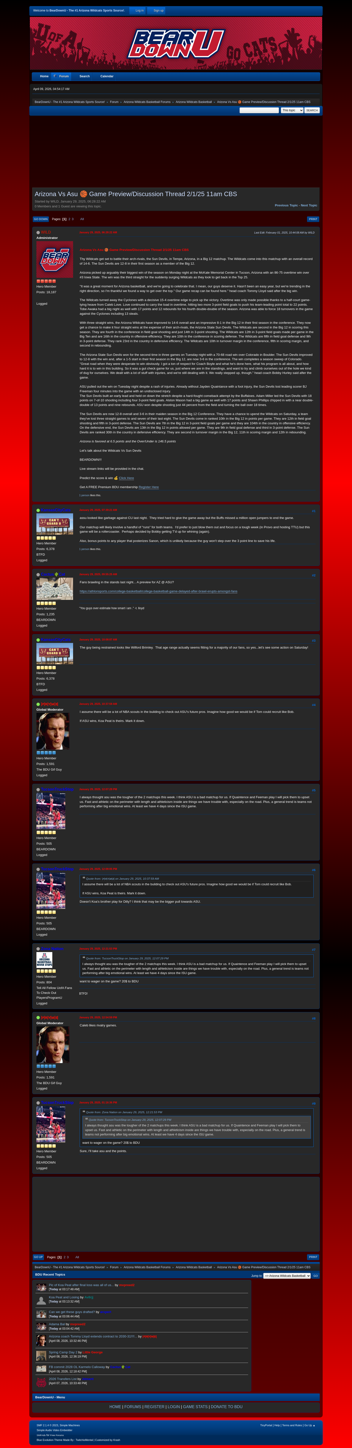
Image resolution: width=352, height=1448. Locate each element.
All (82, 219)
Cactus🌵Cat (53, 574)
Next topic (309, 205)
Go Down (41, 219)
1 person (84, 495)
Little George (93, 1352)
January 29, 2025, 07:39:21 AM (98, 509)
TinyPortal (266, 1425)
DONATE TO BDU (227, 1407)
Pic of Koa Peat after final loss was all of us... (82, 1285)
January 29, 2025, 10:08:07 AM (98, 639)
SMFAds (41, 1435)
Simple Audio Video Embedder (54, 1430)
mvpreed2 (126, 1285)
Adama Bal (57, 1324)
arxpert (105, 1312)
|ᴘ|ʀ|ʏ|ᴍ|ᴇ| (49, 704)
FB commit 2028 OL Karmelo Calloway (77, 1367)
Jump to (256, 1276)
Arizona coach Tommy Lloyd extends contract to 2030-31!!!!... (93, 1336)
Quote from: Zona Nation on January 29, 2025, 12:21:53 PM (124, 1112)
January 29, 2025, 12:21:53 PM (98, 948)
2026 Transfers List (63, 1379)
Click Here (126, 478)
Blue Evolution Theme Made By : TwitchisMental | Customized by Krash (78, 1439)
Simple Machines (70, 1425)
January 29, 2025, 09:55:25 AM (98, 574)
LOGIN (174, 1407)
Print (313, 219)
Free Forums (57, 1435)
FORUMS (132, 1407)
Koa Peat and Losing (64, 1297)
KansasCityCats (56, 510)
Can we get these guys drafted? (72, 1312)
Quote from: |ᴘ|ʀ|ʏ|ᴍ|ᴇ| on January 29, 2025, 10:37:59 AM (122, 878)
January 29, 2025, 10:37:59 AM (98, 703)
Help (277, 1425)
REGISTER (154, 1407)
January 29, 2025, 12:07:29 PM (98, 789)
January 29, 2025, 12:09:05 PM (98, 868)
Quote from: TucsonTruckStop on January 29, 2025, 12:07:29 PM (127, 958)
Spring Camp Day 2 (63, 1352)
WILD (46, 232)
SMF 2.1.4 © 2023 (47, 1425)
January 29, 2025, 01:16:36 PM (98, 1102)
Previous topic (286, 205)
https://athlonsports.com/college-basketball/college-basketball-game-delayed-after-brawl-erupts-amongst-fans (158, 591)
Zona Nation (52, 949)
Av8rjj (88, 1297)
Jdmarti (88, 1379)
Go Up (38, 1257)
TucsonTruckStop (57, 789)
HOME (115, 1407)
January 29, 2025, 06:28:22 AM (98, 232)
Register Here (149, 487)
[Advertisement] (176, 153)
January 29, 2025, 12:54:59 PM (98, 1017)
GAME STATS (195, 1407)
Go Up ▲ (309, 1425)
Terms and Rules (292, 1425)
